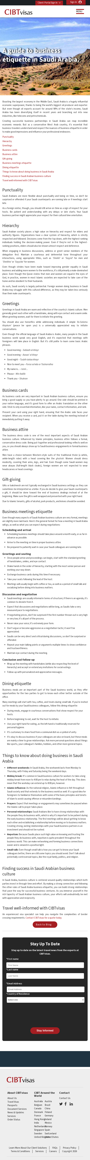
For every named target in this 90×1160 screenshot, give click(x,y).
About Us (12, 1098)
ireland (48, 1119)
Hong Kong (39, 1119)
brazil (47, 1105)
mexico (48, 1122)
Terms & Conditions (20, 1151)
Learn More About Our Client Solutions (28, 1148)
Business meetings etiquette (16, 163)
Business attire (10, 154)
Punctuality (8, 137)
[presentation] (30, 1015)
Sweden (38, 1133)
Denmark (38, 1112)
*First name (12, 959)
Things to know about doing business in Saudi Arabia (28, 171)
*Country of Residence (18, 994)
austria (48, 1101)
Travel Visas (13, 1102)
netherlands (40, 1126)
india (36, 1122)
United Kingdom (42, 1137)
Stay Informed (45, 1030)
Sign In (73, 2)
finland (48, 1112)
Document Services (17, 1109)
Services (11, 1116)
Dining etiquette (10, 167)
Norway (48, 1126)
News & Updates (15, 1112)
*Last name (12, 969)
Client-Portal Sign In (47, 2)
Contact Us (64, 1098)
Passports (12, 1105)
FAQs (54, 1148)
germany (49, 1115)
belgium (38, 1105)
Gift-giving (7, 158)
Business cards (9, 150)
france (37, 1115)
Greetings (7, 145)
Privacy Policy (69, 1148)
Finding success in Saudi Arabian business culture (26, 176)
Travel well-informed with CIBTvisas (20, 180)
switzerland (50, 1133)
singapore (39, 1130)
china (47, 1108)
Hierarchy (7, 141)
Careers (53, 1151)
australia (38, 1101)
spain (47, 1130)
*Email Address (14, 983)
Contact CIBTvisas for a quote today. (44, 918)
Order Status (13, 1119)
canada (37, 1108)
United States (52, 1137)
